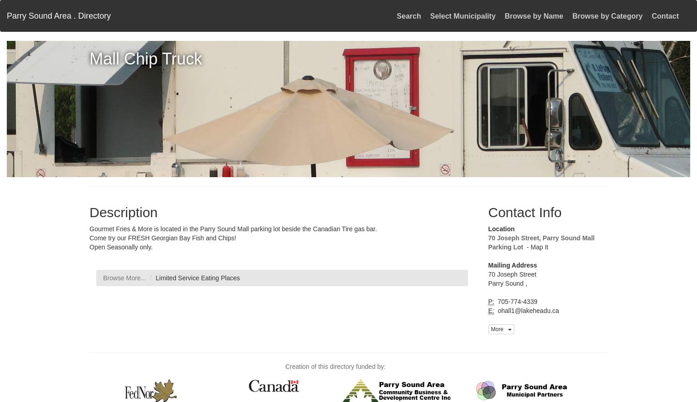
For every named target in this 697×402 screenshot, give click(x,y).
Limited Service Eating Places (198, 278)
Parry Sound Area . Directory (59, 15)
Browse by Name (534, 16)
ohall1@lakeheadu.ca (527, 310)
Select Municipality (463, 16)
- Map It (536, 247)
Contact (665, 16)
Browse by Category (608, 16)
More (501, 329)
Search (409, 16)
